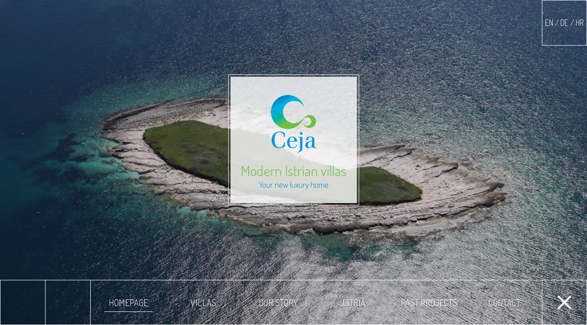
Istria (353, 302)
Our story (278, 302)
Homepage (128, 302)
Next (67, 302)
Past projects (429, 302)
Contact (504, 302)
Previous (22, 302)
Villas (203, 302)
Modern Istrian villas (294, 142)
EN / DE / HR (564, 23)
